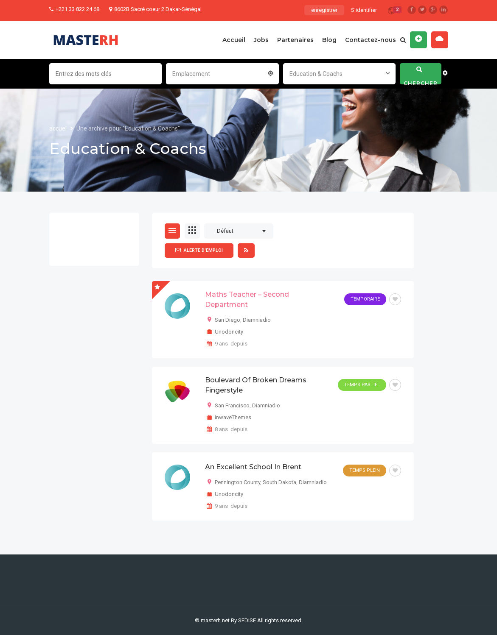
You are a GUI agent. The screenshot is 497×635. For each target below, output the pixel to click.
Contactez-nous (370, 40)
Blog (329, 40)
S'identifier (364, 10)
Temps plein (364, 470)
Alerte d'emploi (199, 250)
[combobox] (222, 73)
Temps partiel (362, 384)
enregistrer (324, 10)
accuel (58, 128)
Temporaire (365, 299)
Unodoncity (229, 332)
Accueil (233, 40)
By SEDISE (243, 620)
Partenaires (295, 40)
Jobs (261, 40)
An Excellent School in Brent (253, 467)
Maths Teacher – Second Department (247, 299)
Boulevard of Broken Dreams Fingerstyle (255, 385)
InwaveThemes (233, 417)
